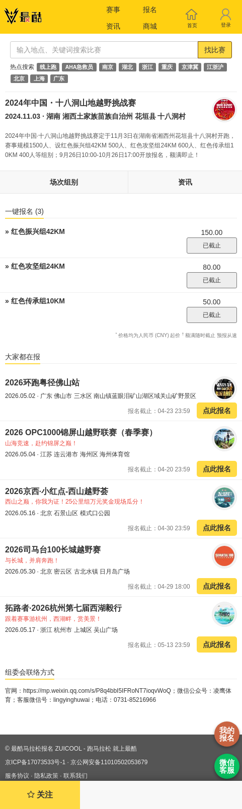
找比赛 (214, 50)
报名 (150, 10)
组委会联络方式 (29, 672)
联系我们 (75, 775)
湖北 (127, 67)
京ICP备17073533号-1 (35, 762)
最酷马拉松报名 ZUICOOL (46, 748)
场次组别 (64, 182)
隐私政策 (46, 775)
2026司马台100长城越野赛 (53, 549)
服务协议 (17, 775)
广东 (58, 78)
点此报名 (217, 411)
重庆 (167, 67)
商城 (150, 26)
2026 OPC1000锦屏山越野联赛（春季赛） (81, 432)
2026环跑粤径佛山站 (42, 382)
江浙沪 (215, 67)
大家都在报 (22, 357)
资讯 (113, 26)
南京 (107, 67)
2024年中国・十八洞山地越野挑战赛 (70, 103)
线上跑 (48, 67)
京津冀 (190, 67)
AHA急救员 (79, 67)
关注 (40, 794)
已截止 (212, 245)
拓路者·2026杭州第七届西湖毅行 (63, 608)
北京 (19, 78)
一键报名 (24, 211)
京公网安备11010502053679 (108, 762)
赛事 (113, 10)
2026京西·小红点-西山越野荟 (56, 491)
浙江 (147, 67)
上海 (39, 78)
